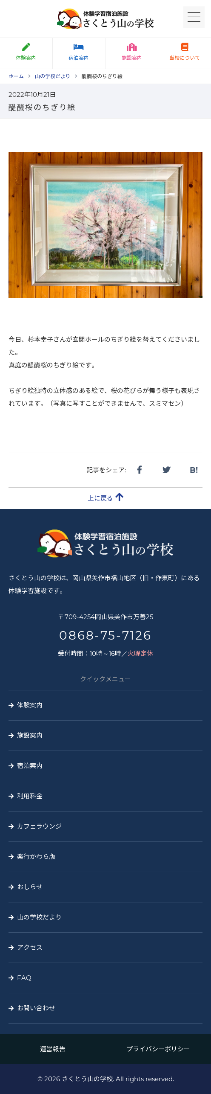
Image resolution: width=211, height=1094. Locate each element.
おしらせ (30, 887)
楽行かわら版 (36, 857)
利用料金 (30, 796)
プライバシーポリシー (158, 1049)
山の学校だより (39, 917)
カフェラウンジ (39, 826)
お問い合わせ (36, 1008)
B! (194, 470)
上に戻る (105, 497)
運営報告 (53, 1049)
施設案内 (132, 52)
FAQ (24, 978)
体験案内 (30, 705)
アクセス (30, 947)
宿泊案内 (78, 52)
